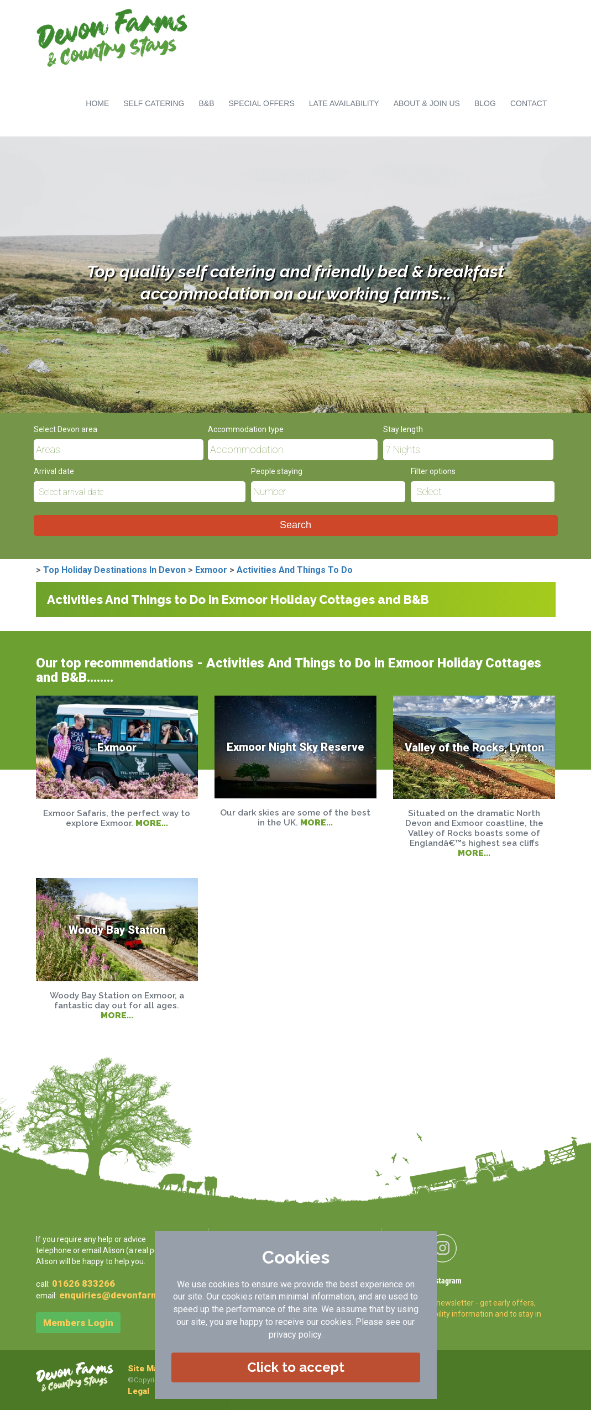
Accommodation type (246, 429)
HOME (97, 103)
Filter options (433, 471)
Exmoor (211, 570)
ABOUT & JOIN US (427, 103)
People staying (276, 471)
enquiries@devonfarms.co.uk (125, 1295)
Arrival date (54, 471)
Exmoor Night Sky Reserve (295, 747)
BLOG (485, 103)
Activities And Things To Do (295, 570)
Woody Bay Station (117, 929)
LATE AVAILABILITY (344, 103)
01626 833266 (83, 1283)
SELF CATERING (153, 103)
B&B (206, 103)
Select (429, 491)
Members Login (78, 1322)
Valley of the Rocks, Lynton (474, 747)
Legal (138, 1391)
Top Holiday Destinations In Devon (114, 570)
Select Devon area (65, 429)
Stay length (403, 429)
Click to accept (295, 1367)
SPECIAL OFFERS (262, 103)
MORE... (151, 823)
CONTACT (528, 103)
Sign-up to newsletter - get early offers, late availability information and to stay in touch (470, 1313)
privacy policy (295, 1334)
